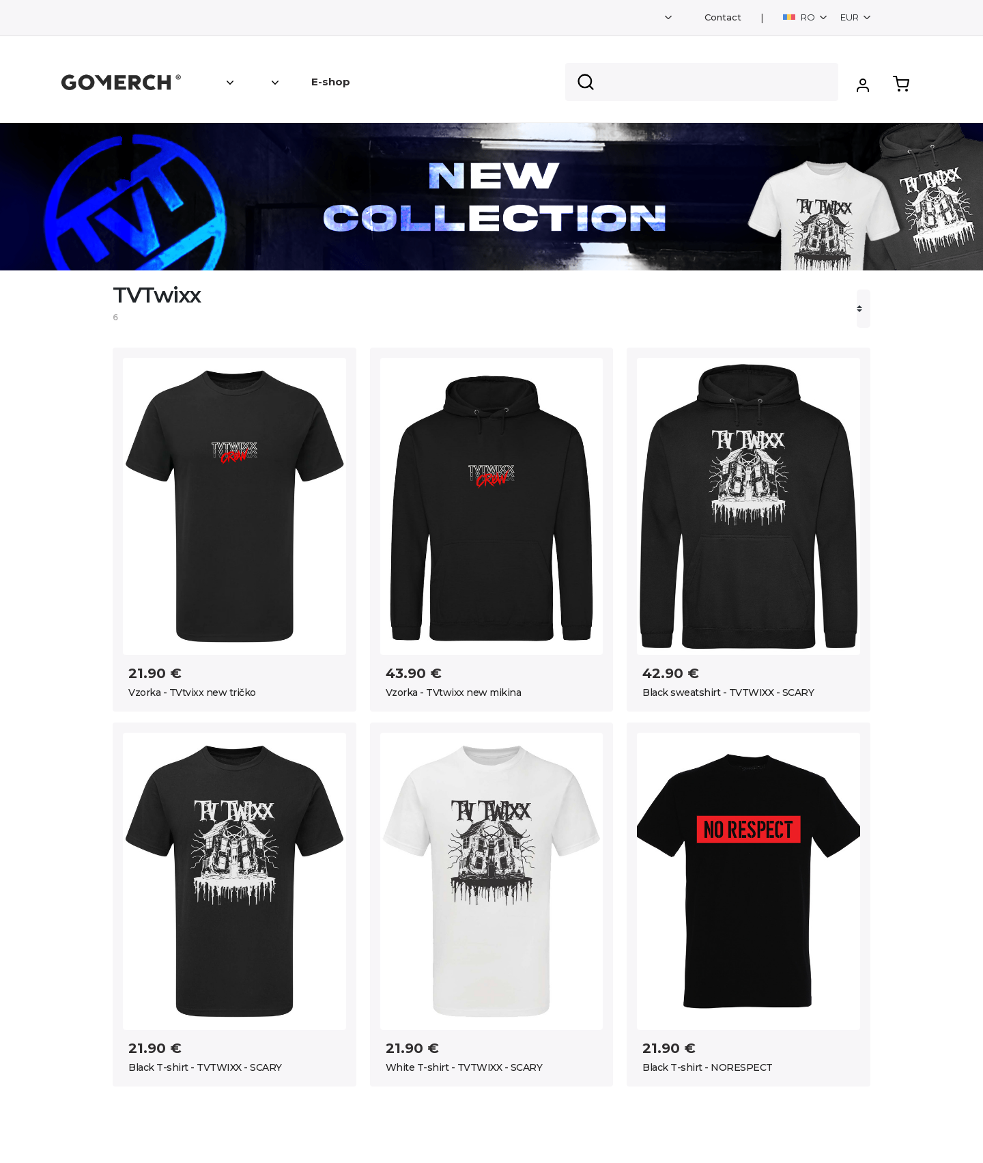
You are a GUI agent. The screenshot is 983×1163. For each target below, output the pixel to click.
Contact (722, 17)
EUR (850, 17)
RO (800, 17)
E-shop (330, 81)
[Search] (701, 82)
